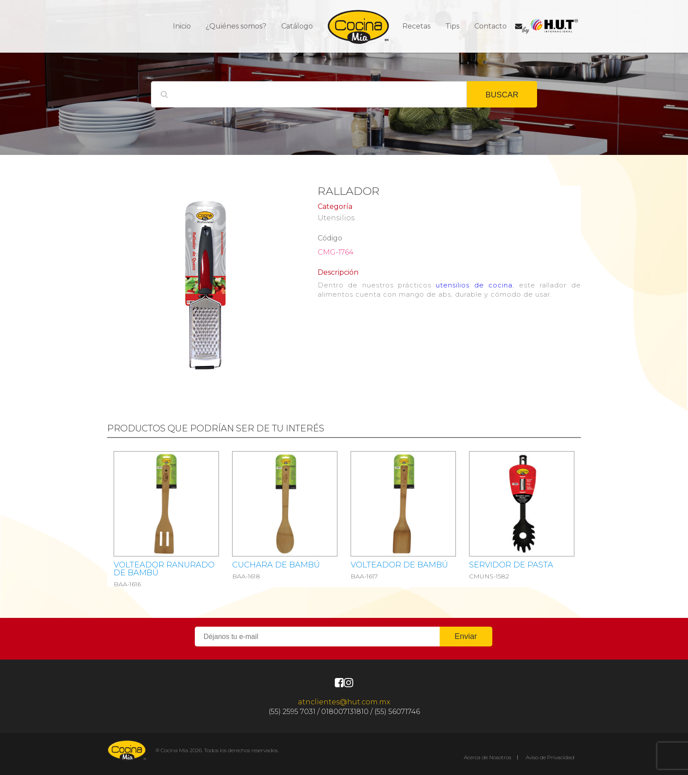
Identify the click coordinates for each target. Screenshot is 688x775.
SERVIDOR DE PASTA (511, 565)
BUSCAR (501, 94)
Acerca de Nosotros (487, 757)
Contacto (490, 26)
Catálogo (297, 26)
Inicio (182, 26)
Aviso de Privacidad (550, 757)
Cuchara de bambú (276, 565)
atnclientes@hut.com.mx (344, 702)
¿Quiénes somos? (236, 26)
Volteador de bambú (399, 565)
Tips (452, 26)
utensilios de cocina (474, 285)
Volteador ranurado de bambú (164, 569)
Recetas (416, 26)
